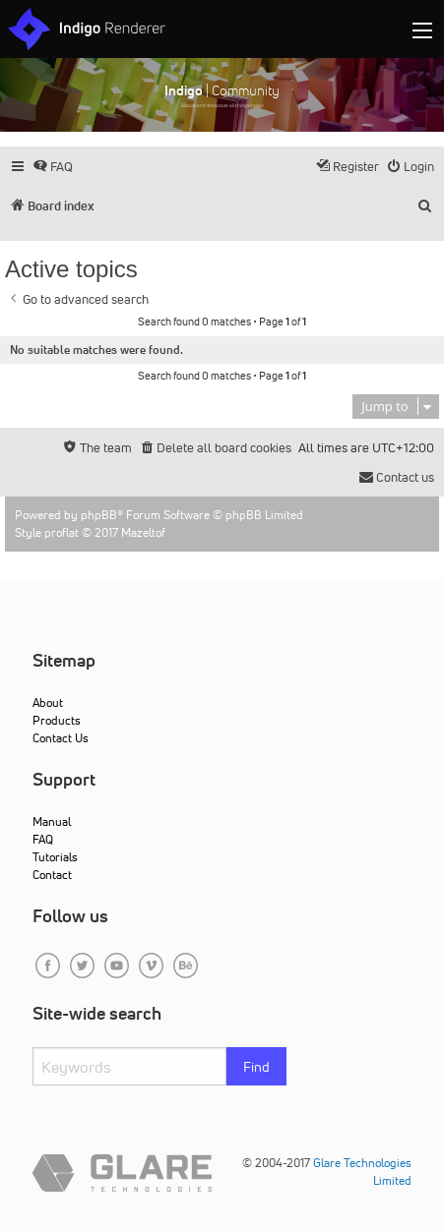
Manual (51, 821)
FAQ (42, 839)
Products (56, 720)
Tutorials (55, 857)
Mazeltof (143, 532)
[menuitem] (52, 166)
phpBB (99, 514)
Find (256, 1067)
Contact (52, 874)
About (47, 702)
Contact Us (60, 738)
